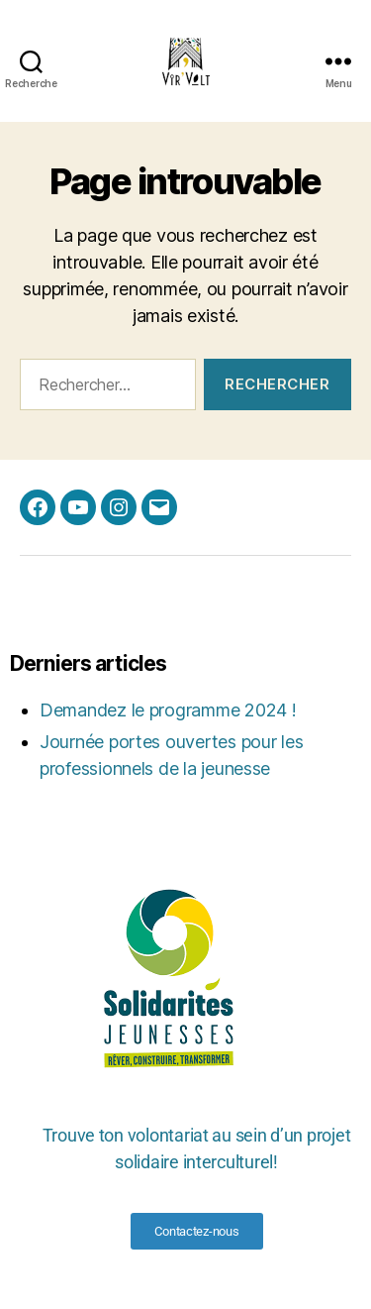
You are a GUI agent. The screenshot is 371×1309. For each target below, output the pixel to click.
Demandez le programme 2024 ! (168, 710)
